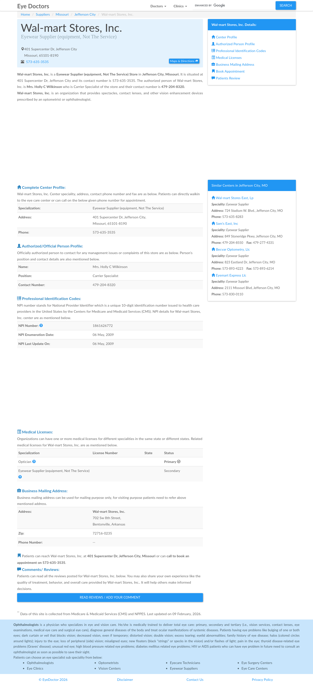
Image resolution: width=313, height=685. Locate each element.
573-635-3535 (37, 62)
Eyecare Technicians (185, 663)
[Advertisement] (110, 143)
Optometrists (109, 663)
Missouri (62, 14)
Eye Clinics (35, 668)
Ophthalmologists (40, 663)
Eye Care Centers (255, 668)
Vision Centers (110, 668)
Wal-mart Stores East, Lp (232, 198)
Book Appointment (228, 71)
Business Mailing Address (233, 64)
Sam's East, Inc (225, 223)
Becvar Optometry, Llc (231, 249)
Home (25, 14)
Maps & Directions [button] (184, 61)
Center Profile (224, 37)
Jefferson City (85, 14)
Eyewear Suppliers (184, 668)
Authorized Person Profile (233, 44)
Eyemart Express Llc (229, 275)
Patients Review (226, 78)
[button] (158, 5)
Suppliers (43, 14)
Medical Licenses (227, 57)
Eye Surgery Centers (257, 663)
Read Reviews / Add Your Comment (110, 597)
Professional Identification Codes (239, 51)
